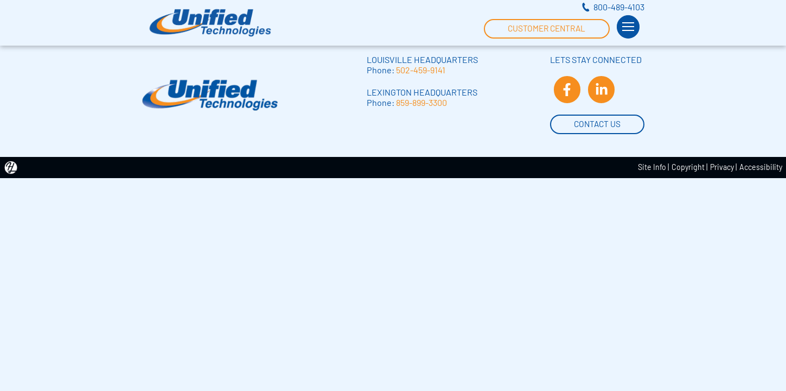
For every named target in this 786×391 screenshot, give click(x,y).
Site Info (652, 167)
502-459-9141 (420, 70)
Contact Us (597, 123)
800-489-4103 (618, 7)
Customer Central (546, 27)
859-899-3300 (421, 102)
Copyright (688, 167)
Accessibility (760, 167)
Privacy (722, 167)
